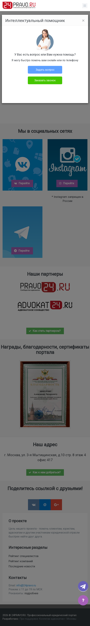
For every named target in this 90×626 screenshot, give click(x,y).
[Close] (83, 20)
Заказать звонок (45, 80)
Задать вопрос (45, 69)
